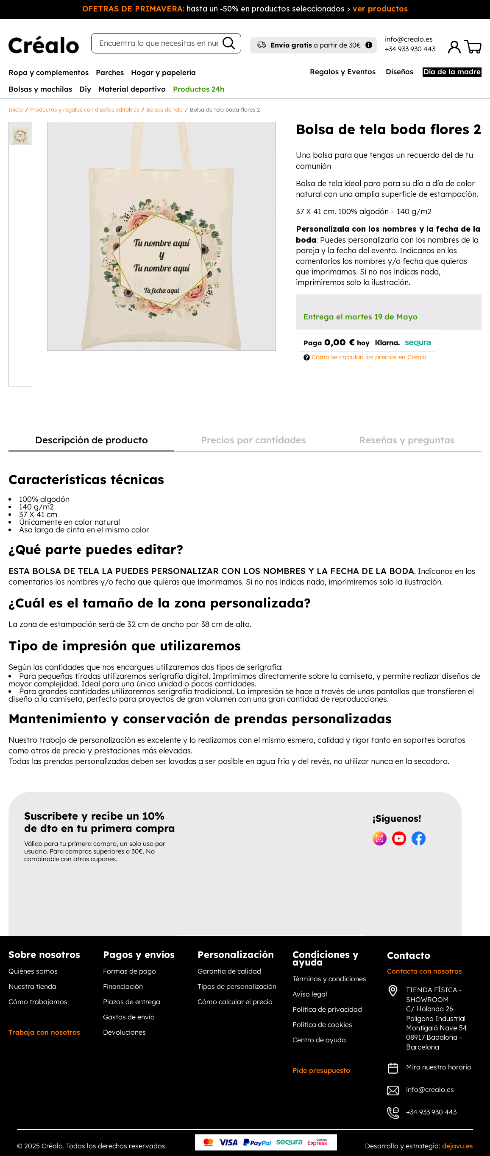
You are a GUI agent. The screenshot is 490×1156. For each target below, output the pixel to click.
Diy (85, 88)
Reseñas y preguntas (407, 440)
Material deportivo (132, 88)
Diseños (399, 71)
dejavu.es (457, 1146)
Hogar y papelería (163, 72)
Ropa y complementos (48, 72)
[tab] (48, 72)
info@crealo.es (409, 39)
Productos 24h (198, 88)
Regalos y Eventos (343, 71)
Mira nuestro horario (438, 1067)
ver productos (380, 9)
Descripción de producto (91, 440)
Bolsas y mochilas (40, 88)
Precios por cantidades (253, 440)
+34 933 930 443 (410, 49)
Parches (110, 72)
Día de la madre (452, 71)
